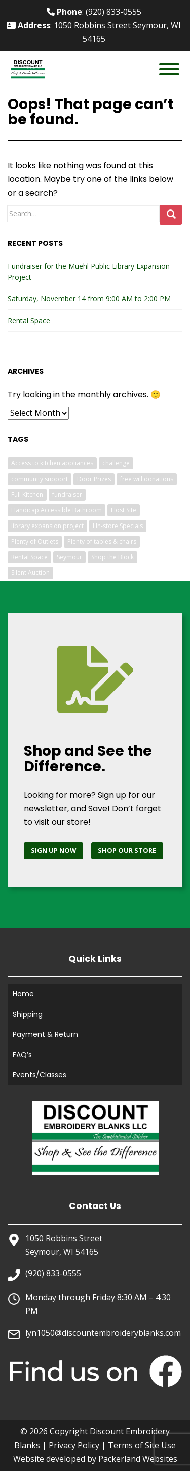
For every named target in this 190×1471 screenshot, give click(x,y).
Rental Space (29, 320)
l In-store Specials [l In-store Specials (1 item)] (118, 525)
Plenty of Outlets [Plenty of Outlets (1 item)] (34, 541)
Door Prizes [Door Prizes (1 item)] (94, 479)
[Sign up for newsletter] (53, 850)
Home (23, 994)
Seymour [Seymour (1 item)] (69, 557)
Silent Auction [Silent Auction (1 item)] (30, 572)
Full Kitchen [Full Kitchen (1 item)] (27, 494)
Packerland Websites (137, 1458)
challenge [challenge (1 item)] (116, 463)
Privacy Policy (74, 1445)
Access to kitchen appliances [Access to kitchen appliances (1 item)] (52, 463)
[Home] (95, 1137)
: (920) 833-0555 (94, 11)
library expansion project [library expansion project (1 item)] (47, 525)
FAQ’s (22, 1054)
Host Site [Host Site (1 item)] (123, 510)
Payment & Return (45, 1034)
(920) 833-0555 (53, 1273)
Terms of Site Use (142, 1445)
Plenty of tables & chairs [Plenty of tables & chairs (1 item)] (101, 541)
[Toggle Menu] (169, 69)
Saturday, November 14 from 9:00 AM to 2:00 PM (89, 298)
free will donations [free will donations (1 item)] (146, 479)
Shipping (28, 1014)
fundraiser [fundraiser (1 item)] (67, 494)
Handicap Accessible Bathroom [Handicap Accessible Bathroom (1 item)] (56, 510)
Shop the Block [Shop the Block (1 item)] (112, 557)
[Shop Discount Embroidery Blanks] (127, 850)
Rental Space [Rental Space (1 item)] (29, 557)
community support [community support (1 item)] (39, 479)
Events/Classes (39, 1075)
